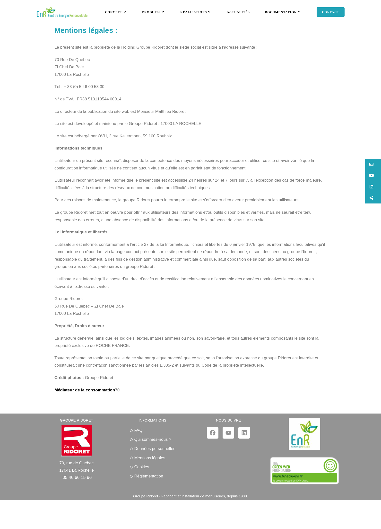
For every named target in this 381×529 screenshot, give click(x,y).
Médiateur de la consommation (84, 414)
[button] (373, 164)
